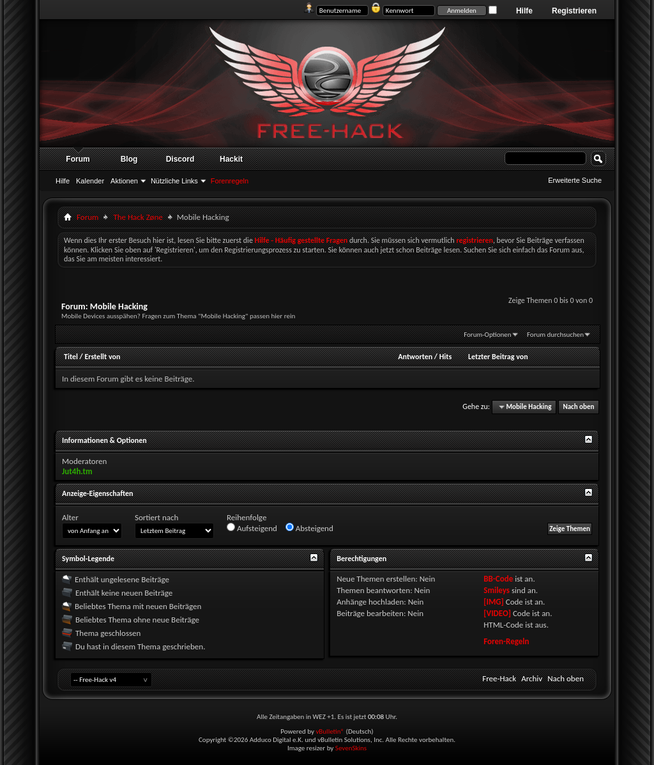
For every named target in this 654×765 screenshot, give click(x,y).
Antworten (415, 356)
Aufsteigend (252, 528)
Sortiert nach (156, 517)
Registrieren (574, 10)
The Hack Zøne (137, 217)
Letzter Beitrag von (498, 356)
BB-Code (498, 578)
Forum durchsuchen (555, 334)
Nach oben (578, 407)
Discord (180, 159)
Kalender (90, 181)
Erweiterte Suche (575, 180)
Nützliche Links (174, 181)
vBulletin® (330, 731)
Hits (445, 356)
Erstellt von (102, 356)
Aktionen (124, 181)
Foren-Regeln (506, 641)
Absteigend (309, 528)
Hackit (231, 159)
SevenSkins (351, 748)
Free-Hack (499, 678)
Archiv (531, 678)
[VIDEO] (497, 613)
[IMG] (493, 602)
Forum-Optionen (487, 334)
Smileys (496, 590)
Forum (77, 159)
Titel (71, 356)
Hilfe (524, 10)
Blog (129, 159)
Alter (70, 517)
